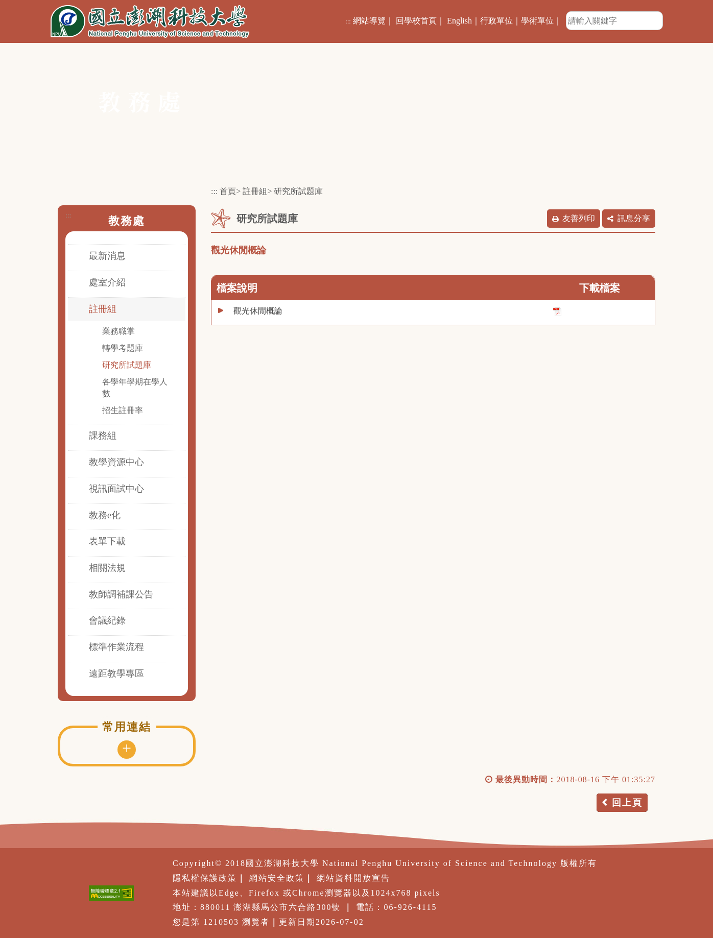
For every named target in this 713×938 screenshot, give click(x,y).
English (459, 20)
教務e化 (105, 515)
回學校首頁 (416, 20)
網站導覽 (369, 20)
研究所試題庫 (126, 364)
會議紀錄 (107, 620)
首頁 (228, 191)
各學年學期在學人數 (135, 387)
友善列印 (578, 218)
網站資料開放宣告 (353, 878)
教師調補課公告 (121, 594)
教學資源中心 (116, 462)
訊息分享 (633, 218)
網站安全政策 (276, 878)
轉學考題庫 (122, 348)
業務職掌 (118, 331)
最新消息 (107, 256)
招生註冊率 (122, 410)
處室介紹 (107, 282)
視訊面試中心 (116, 489)
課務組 (102, 435)
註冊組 (102, 309)
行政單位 (496, 20)
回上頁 (627, 803)
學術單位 (537, 20)
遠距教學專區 (116, 673)
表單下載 (107, 541)
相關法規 (107, 568)
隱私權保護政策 (205, 878)
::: (348, 21)
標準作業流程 (116, 647)
